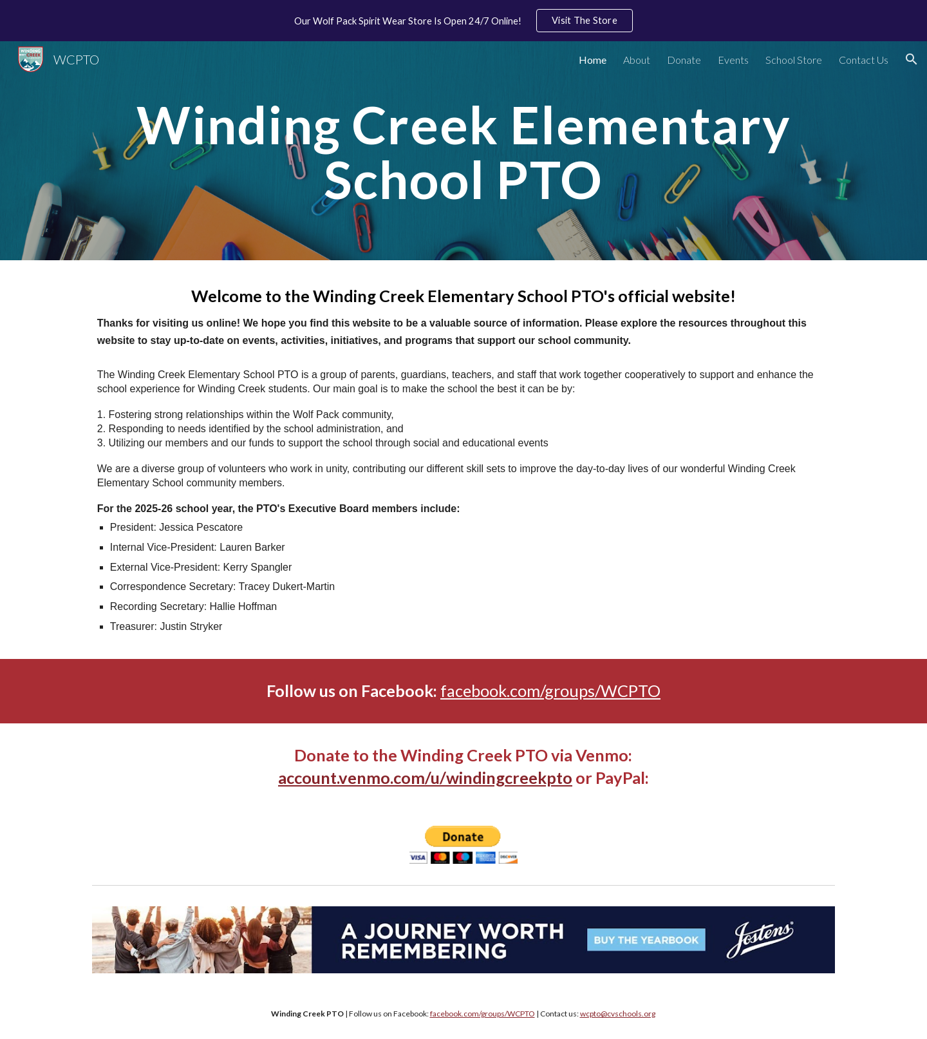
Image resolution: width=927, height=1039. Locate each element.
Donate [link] (684, 59)
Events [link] (733, 59)
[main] (463, 151)
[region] (463, 20)
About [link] (636, 59)
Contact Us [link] (863, 59)
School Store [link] (793, 59)
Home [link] (592, 59)
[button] (911, 59)
